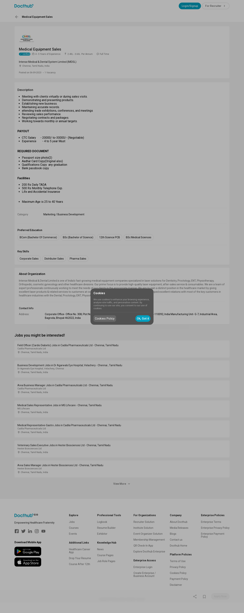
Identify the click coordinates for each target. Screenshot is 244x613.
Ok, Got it (143, 318)
